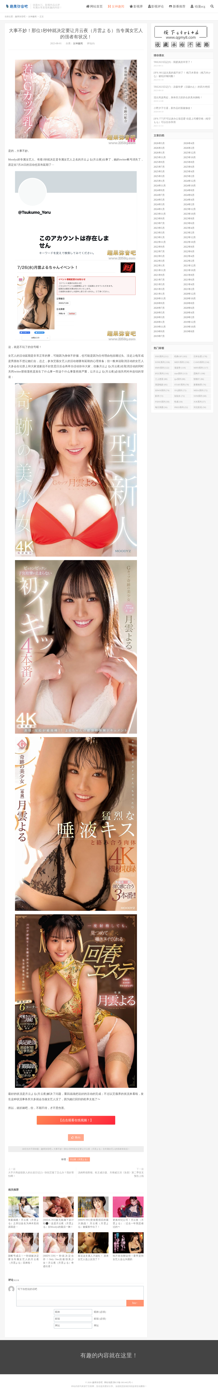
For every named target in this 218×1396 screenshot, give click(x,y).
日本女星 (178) (200, 356)
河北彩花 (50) (200, 407)
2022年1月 (159, 265)
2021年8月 (188, 275)
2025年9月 (159, 162)
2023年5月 (159, 228)
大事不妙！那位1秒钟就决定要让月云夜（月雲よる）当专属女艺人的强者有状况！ (91, 1149)
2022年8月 (188, 246)
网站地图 (108, 1382)
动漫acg (198, 6)
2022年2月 (188, 261)
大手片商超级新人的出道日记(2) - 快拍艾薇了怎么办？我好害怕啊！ (41, 1174)
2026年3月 (159, 148)
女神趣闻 (116, 6)
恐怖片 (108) (199, 373)
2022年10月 (189, 242)
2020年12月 (189, 294)
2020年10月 (189, 298)
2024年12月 (189, 181)
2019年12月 (189, 322)
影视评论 (156, 6)
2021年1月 (159, 294)
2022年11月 (160, 242)
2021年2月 (188, 289)
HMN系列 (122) (162, 368)
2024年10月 (189, 185)
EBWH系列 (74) (162, 390)
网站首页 (94, 6)
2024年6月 (188, 195)
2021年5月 (159, 284)
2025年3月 (159, 176)
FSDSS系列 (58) (162, 402)
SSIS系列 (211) (162, 356)
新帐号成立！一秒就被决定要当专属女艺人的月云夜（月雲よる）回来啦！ (23, 1259)
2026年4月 (188, 143)
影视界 (136, 6)
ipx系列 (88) (179, 379)
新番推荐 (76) (200, 384)
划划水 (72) (179, 396)
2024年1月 (159, 209)
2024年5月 (159, 199)
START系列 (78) (181, 384)
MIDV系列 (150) (181, 362)
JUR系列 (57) (199, 402)
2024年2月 (188, 204)
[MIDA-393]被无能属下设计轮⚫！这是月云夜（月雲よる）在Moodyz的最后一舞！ (58, 1223)
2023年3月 (159, 232)
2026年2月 (188, 148)
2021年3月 (159, 289)
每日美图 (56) (161, 407)
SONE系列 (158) (162, 362)
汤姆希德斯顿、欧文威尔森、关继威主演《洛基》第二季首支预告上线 (111, 1174)
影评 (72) (159, 396)
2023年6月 (188, 223)
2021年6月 (188, 279)
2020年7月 (159, 308)
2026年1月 (159, 152)
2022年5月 (159, 256)
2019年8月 (188, 331)
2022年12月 (189, 237)
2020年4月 (188, 312)
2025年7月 (159, 167)
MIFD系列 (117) (201, 368)
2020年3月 (159, 317)
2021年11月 (160, 270)
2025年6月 (188, 167)
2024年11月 (160, 185)
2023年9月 (159, 218)
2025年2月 (188, 176)
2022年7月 (159, 251)
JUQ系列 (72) (180, 390)
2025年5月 (159, 171)
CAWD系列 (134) (201, 362)
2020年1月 (159, 322)
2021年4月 (188, 284)
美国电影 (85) (161, 384)
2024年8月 (188, 190)
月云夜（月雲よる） (79, 1159)
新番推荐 (177, 6)
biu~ (134, 1302)
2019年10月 (189, 326)
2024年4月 (188, 199)
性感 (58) (178, 402)
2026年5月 (159, 143)
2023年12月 (189, 209)
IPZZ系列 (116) (162, 373)
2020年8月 (188, 303)
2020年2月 (188, 317)
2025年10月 (189, 157)
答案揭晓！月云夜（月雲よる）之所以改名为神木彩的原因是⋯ (23, 1223)
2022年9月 (159, 246)
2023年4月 (188, 228)
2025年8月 (188, 162)
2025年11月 (160, 157)
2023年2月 (188, 232)
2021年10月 (189, 270)
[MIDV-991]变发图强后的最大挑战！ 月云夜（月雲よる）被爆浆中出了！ (93, 1223)
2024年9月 (159, 190)
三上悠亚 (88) (161, 379)
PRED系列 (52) (181, 407)
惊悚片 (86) (199, 379)
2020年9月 (159, 303)
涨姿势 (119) (180, 368)
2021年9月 (159, 275)
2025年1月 (159, 181)
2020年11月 (160, 298)
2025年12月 (189, 152)
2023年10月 (189, 214)
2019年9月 (159, 331)
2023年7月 (159, 223)
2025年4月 (188, 171)
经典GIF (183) (180, 356)
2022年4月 (188, 256)
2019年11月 (160, 326)
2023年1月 (159, 237)
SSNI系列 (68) (200, 396)
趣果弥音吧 (17, 6)
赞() (75, 1137)
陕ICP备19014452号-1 (123, 1382)
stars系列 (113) (180, 373)
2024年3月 (159, 204)
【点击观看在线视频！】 (76, 1120)
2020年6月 (188, 308)
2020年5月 (159, 312)
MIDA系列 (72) (200, 390)
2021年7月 (159, 279)
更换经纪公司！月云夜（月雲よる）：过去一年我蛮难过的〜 (128, 1223)
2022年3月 (159, 261)
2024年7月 (159, 195)
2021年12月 (189, 265)
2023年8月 (188, 218)
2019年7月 (159, 336)
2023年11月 (160, 214)
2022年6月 (188, 251)
